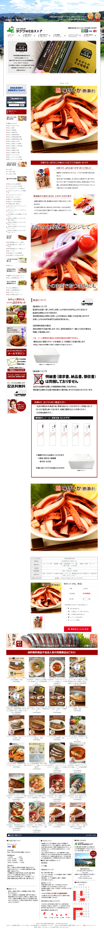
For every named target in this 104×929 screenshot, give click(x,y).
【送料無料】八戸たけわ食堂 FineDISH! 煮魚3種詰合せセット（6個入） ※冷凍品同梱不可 (16, 825)
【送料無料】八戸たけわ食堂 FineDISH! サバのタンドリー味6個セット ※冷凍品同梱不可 (16, 795)
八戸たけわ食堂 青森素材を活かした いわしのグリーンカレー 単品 (77, 737)
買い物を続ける (74, 608)
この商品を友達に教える (77, 614)
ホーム (62, 83)
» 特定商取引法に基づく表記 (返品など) (75, 605)
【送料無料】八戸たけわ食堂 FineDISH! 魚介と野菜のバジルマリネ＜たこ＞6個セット (57, 795)
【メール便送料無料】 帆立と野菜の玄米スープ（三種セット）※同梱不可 (37, 765)
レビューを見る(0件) (76, 617)
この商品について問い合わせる (79, 611)
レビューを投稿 (74, 620)
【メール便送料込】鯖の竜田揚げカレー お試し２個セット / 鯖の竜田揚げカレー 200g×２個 (77, 825)
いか (67, 83)
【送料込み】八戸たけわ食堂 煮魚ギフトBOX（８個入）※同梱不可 (57, 708)
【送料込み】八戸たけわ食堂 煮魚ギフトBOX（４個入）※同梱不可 (37, 708)
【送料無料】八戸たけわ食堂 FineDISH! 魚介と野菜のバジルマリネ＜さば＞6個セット (77, 795)
